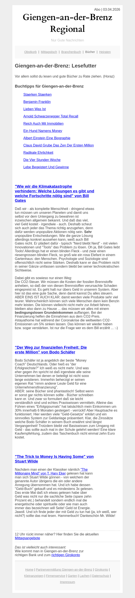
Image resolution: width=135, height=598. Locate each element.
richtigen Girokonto (65, 555)
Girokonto (101, 569)
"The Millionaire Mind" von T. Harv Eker (51, 471)
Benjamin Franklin (37, 102)
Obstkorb (30, 52)
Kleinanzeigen (33, 575)
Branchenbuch (71, 52)
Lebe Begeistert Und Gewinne (46, 167)
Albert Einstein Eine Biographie (46, 138)
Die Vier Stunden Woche (42, 160)
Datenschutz (100, 575)
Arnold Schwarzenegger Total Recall (50, 116)
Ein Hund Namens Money (42, 131)
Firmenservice (55, 575)
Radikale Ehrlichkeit (38, 152)
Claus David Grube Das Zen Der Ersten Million (58, 145)
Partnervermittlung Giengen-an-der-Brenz (64, 569)
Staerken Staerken (37, 94)
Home (29, 569)
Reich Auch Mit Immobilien (43, 123)
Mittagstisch (49, 52)
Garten (72, 575)
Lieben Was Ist (34, 109)
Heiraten (105, 52)
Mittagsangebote (27, 538)
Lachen (85, 575)
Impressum (67, 582)
